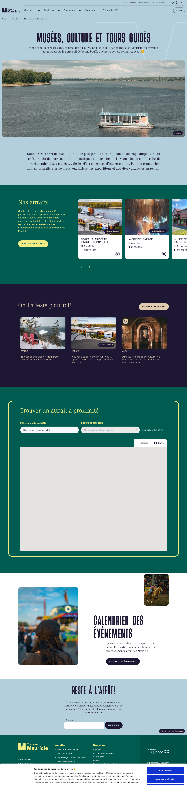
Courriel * (70, 720)
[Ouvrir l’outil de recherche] (176, 3)
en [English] (181, 2)
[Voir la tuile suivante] (90, 267)
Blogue (179, 10)
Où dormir (46, 10)
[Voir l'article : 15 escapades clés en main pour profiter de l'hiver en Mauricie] (42, 340)
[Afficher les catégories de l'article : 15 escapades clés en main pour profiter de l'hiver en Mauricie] (24, 321)
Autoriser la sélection (165, 759)
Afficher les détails (143, 780)
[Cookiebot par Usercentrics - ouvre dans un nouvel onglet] (16, 780)
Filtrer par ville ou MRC (33, 423)
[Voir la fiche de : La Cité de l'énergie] (147, 229)
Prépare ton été (101, 10)
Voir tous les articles (154, 306)
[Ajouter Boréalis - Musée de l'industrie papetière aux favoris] (110, 254)
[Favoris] (172, 3)
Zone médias (144, 2)
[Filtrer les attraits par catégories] (110, 430)
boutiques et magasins (94, 158)
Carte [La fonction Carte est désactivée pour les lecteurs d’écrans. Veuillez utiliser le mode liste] (159, 443)
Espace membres (159, 2)
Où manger (63, 10)
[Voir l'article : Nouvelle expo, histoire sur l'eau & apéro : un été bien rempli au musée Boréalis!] (93, 341)
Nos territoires (130, 2)
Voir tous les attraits (33, 243)
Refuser (165, 768)
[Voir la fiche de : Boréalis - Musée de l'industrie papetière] (100, 229)
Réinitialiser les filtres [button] (152, 430)
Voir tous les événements (122, 661)
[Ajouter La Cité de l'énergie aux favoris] (156, 254)
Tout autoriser (165, 751)
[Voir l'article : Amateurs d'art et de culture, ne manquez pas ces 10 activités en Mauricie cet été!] (144, 341)
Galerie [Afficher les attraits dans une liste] (142, 443)
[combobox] (49, 430)
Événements (82, 10)
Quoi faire (29, 10)
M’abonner (113, 725)
